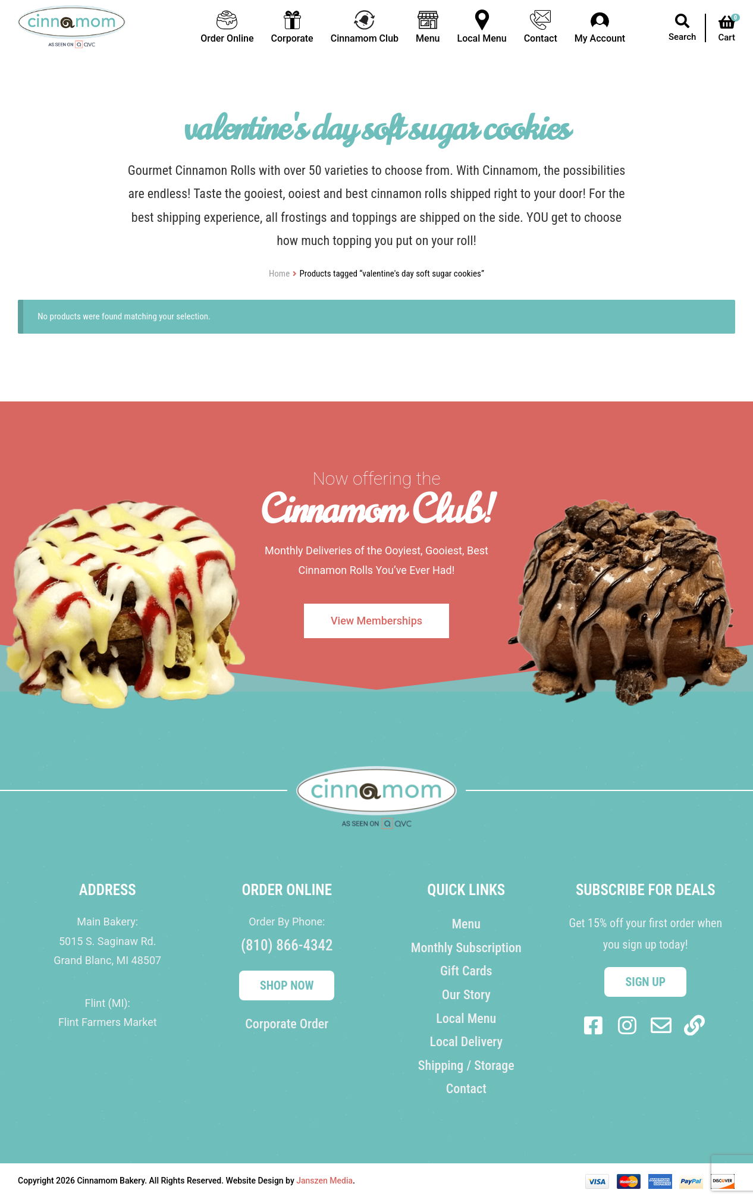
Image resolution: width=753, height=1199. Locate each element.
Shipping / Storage (466, 1065)
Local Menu (466, 1018)
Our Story (466, 994)
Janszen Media (324, 1180)
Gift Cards (466, 970)
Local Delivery (466, 1041)
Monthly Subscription (466, 947)
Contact (466, 1088)
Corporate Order (286, 1023)
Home (279, 273)
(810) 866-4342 (286, 945)
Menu (466, 923)
